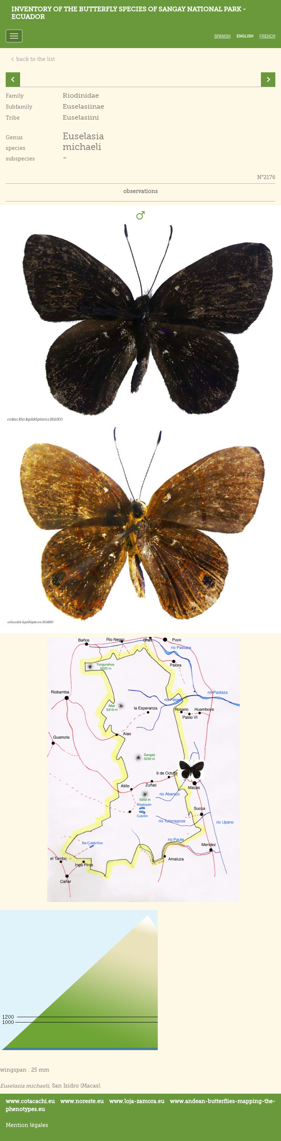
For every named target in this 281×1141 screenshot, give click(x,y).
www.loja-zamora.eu (136, 1101)
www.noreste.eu (82, 1101)
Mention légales (27, 1125)
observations (140, 191)
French (267, 36)
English (245, 36)
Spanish (222, 36)
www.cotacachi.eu (30, 1101)
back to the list (33, 59)
